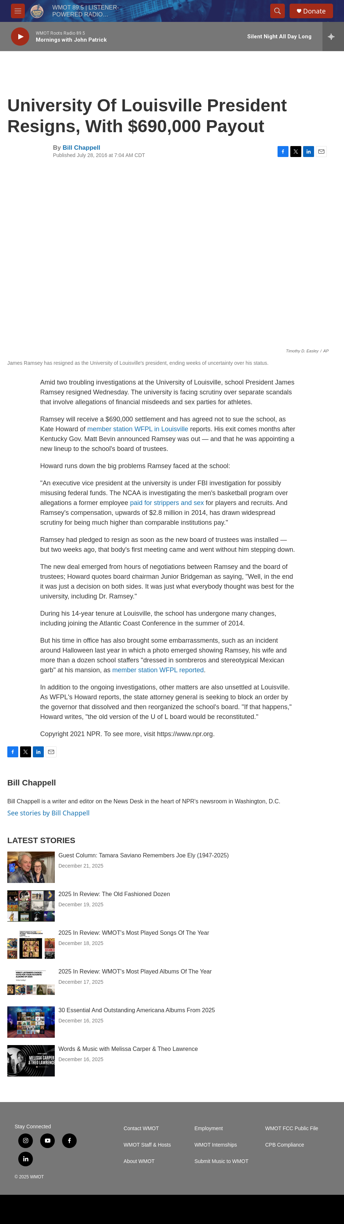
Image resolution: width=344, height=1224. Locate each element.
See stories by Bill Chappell (48, 812)
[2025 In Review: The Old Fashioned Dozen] (31, 906)
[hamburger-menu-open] (18, 11)
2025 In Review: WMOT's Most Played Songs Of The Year (133, 933)
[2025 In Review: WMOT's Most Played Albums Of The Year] (31, 983)
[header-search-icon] (277, 11)
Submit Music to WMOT (221, 1161)
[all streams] (333, 36)
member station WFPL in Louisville (137, 429)
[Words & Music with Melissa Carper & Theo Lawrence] (31, 1060)
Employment (208, 1128)
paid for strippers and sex (167, 502)
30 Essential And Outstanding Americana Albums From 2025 (136, 1010)
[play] (20, 36)
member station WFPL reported (158, 670)
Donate (314, 11)
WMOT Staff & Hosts (147, 1145)
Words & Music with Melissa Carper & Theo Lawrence (128, 1049)
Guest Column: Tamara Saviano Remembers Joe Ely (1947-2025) (143, 855)
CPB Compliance (284, 1145)
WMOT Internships (215, 1145)
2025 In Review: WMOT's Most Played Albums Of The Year (135, 971)
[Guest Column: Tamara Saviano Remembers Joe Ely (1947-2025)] (31, 867)
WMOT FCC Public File (291, 1128)
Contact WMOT (141, 1128)
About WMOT (139, 1161)
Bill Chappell (81, 147)
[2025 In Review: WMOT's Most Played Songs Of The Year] (31, 944)
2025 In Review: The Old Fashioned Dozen (114, 894)
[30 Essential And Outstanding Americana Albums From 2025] (31, 1022)
